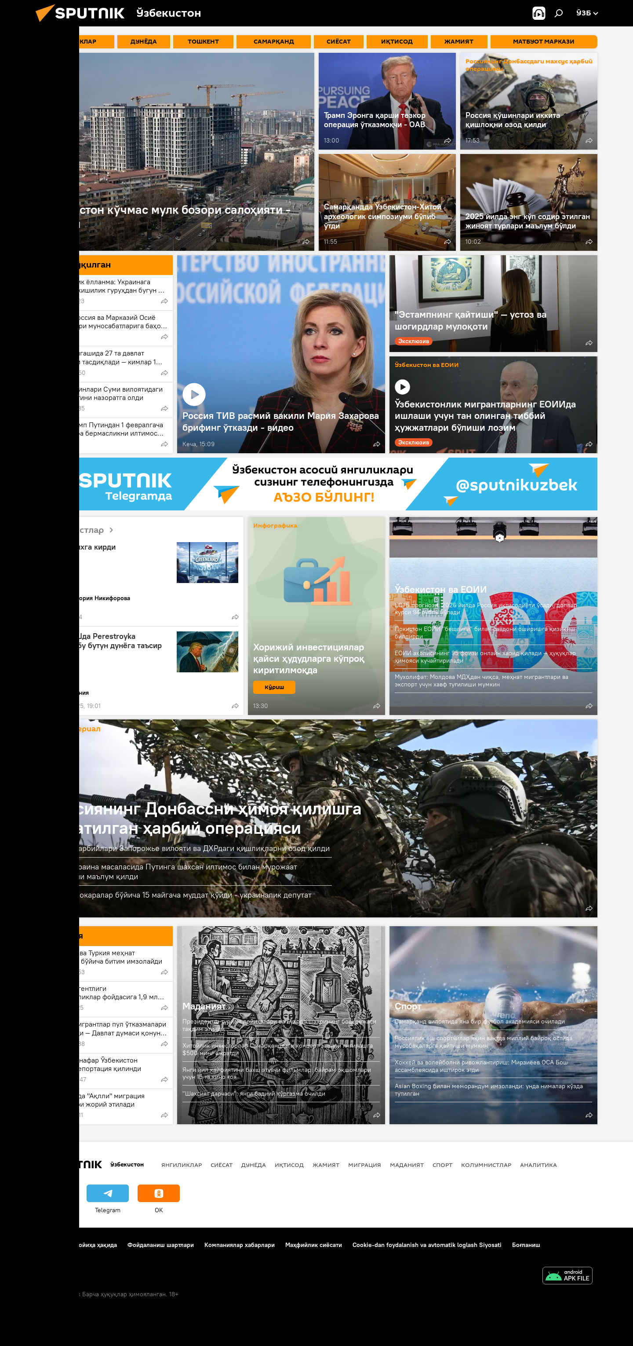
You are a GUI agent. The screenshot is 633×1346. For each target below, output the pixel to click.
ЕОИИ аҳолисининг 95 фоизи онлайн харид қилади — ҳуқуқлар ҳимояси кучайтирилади (485, 656)
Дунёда (253, 1165)
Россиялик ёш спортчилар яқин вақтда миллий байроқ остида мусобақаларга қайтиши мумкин (483, 1041)
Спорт (408, 1006)
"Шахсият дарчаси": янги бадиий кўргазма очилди (253, 1093)
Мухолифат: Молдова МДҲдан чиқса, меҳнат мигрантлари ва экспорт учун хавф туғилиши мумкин (481, 680)
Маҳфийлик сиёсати (313, 1245)
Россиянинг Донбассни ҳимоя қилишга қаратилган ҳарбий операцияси (204, 818)
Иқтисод (289, 1165)
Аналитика (538, 1165)
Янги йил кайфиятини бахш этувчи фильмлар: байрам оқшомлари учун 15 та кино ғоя (276, 1073)
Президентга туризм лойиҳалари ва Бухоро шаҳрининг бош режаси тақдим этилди (279, 1025)
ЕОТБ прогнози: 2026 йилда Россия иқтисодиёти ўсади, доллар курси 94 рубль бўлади (486, 608)
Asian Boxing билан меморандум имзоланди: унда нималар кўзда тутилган (489, 1089)
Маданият (204, 1006)
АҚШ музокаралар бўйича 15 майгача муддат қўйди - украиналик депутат (179, 895)
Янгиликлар (181, 1165)
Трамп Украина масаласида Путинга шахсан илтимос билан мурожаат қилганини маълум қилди (171, 871)
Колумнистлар (80, 530)
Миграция (364, 1165)
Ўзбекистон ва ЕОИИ (427, 365)
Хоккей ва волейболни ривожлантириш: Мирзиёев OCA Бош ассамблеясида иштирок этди (481, 1066)
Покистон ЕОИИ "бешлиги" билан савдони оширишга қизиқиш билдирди (485, 632)
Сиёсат (222, 1165)
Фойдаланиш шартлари (160, 1245)
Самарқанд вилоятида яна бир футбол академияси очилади (480, 1021)
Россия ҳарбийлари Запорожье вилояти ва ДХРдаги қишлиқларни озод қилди (188, 848)
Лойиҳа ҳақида (95, 1245)
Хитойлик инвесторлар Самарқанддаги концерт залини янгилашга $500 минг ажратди (277, 1049)
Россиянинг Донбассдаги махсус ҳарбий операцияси (529, 65)
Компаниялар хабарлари (239, 1245)
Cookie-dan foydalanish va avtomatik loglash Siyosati (427, 1245)
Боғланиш (50, 1245)
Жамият (326, 1165)
